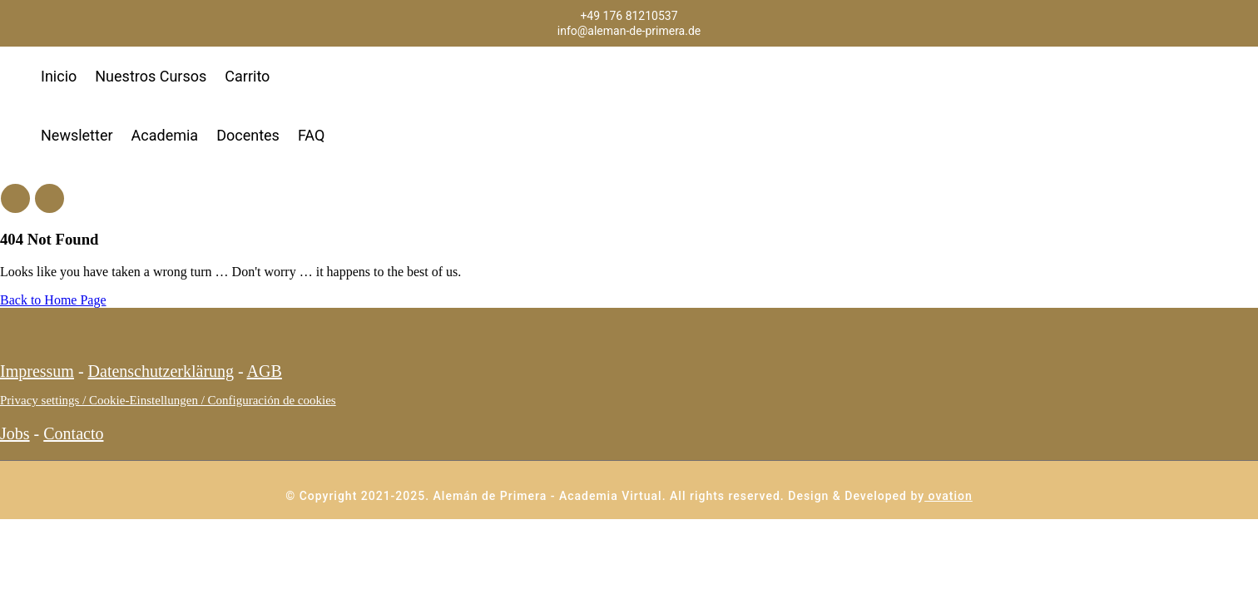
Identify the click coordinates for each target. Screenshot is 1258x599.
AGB (264, 371)
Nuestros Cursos (150, 76)
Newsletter (77, 135)
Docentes (248, 135)
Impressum (37, 371)
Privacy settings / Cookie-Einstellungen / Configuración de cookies (168, 400)
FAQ (311, 135)
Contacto (73, 433)
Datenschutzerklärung (161, 371)
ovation (948, 495)
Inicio (59, 76)
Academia (165, 135)
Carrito (247, 76)
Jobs (15, 433)
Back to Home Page (53, 300)
